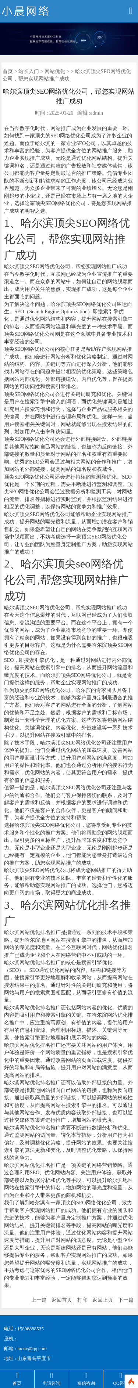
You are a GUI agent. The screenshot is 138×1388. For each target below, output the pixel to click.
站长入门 (28, 71)
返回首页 (62, 1300)
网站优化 (55, 71)
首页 (8, 71)
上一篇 (39, 1300)
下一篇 (126, 1300)
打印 (82, 1300)
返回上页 (102, 1300)
